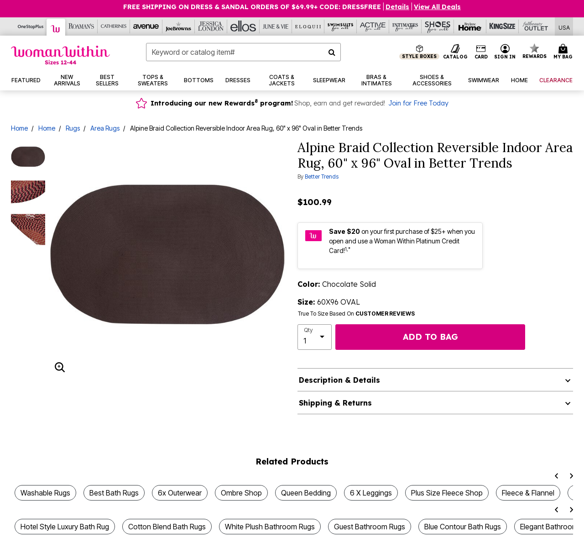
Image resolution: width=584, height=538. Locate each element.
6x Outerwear (180, 492)
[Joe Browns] (178, 26)
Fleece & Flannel (528, 492)
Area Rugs (105, 128)
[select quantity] (314, 337)
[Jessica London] (211, 26)
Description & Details (339, 380)
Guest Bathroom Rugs (369, 526)
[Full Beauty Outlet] (535, 26)
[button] (505, 52)
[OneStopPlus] (31, 26)
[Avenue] (146, 26)
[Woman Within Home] (60, 55)
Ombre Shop (241, 492)
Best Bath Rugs (114, 492)
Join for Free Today (418, 103)
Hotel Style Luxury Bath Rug (65, 526)
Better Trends (322, 176)
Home (19, 128)
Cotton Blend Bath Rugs (167, 526)
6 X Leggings (371, 492)
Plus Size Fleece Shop (447, 492)
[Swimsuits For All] (340, 26)
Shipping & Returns (335, 402)
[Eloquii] (308, 26)
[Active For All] (373, 26)
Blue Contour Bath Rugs (462, 526)
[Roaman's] (81, 26)
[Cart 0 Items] (564, 52)
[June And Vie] (276, 26)
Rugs (73, 128)
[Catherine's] (114, 26)
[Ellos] (243, 26)
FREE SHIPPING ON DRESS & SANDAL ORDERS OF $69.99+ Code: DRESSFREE (252, 7)
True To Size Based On (356, 314)
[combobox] (243, 52)
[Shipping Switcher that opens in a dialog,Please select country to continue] (564, 26)
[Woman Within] (56, 27)
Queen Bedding (306, 492)
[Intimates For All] (405, 26)
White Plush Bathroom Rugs (270, 526)
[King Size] (502, 26)
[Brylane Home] (470, 26)
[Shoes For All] (438, 26)
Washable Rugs (45, 492)
